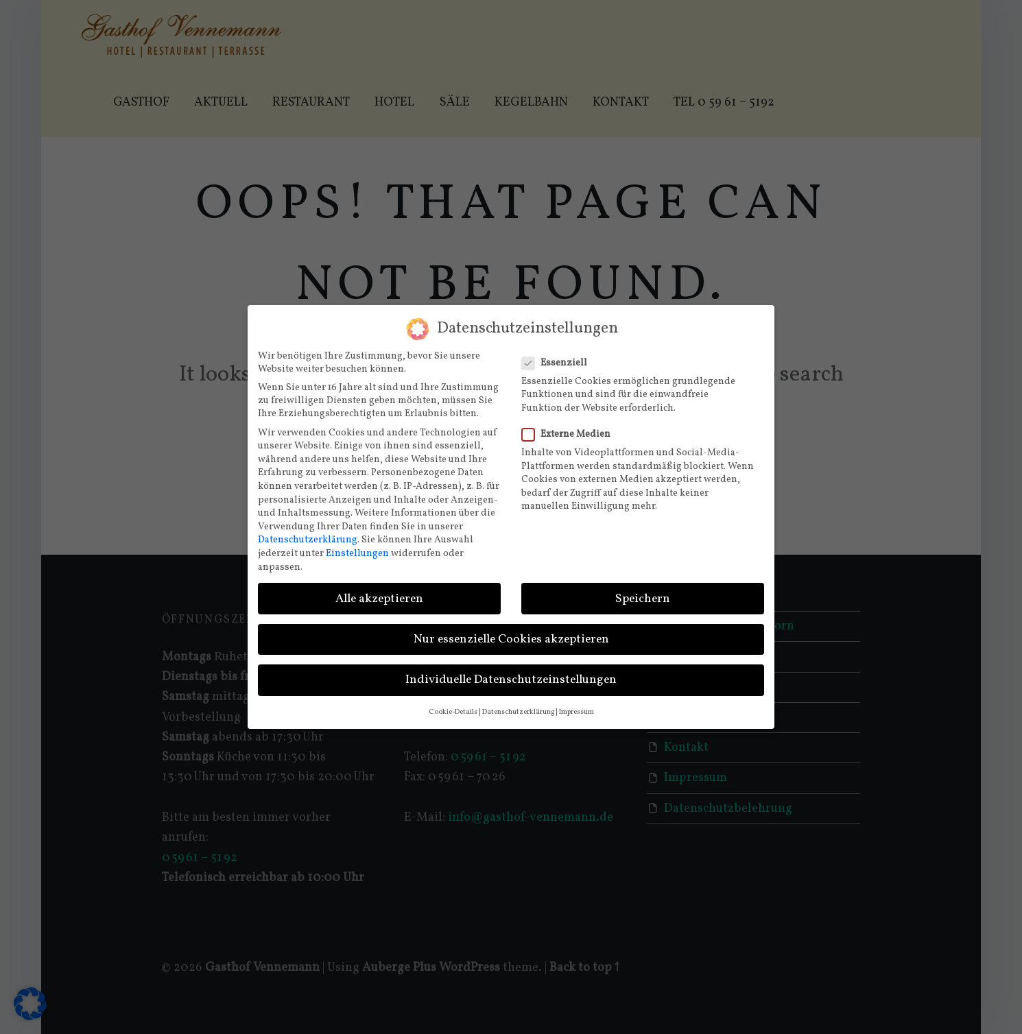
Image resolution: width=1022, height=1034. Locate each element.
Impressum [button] (576, 705)
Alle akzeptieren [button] (379, 591)
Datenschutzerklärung (307, 533)
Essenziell (558, 355)
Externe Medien (570, 427)
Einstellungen (357, 546)
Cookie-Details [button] (453, 705)
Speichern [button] (642, 591)
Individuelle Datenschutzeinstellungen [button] (511, 673)
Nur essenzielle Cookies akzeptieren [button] (511, 631)
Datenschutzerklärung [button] (518, 705)
